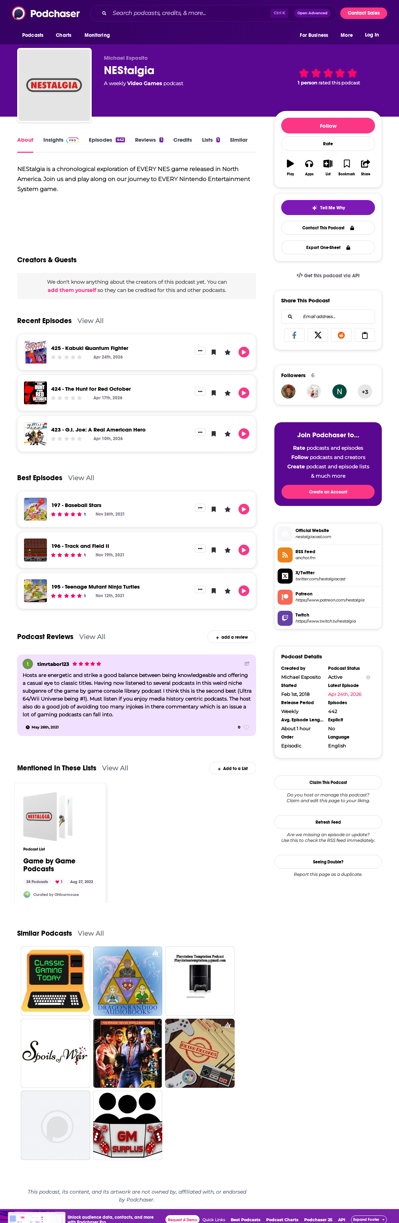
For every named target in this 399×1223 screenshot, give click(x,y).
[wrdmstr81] (339, 391)
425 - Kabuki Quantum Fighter (89, 348)
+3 (365, 392)
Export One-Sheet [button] (328, 247)
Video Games (144, 83)
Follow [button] (328, 125)
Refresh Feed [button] (328, 822)
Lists (211, 139)
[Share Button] (247, 663)
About (25, 139)
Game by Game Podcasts (49, 865)
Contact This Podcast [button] (328, 227)
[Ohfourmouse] (26, 894)
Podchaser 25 (318, 1219)
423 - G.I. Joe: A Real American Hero (98, 429)
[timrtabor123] (28, 664)
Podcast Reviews (45, 636)
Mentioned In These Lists (56, 768)
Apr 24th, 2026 (344, 694)
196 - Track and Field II (80, 545)
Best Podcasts (245, 1219)
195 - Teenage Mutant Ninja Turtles (95, 586)
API (341, 1219)
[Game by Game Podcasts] (48, 816)
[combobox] (213, 13)
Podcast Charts (282, 1219)
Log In (372, 35)
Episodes (107, 139)
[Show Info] (368, 677)
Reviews (149, 139)
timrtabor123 (53, 664)
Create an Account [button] (328, 491)
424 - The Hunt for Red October (91, 388)
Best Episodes (39, 477)
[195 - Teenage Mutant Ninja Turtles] (35, 590)
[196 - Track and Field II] (35, 550)
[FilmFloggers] (314, 391)
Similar (238, 139)
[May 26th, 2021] (42, 727)
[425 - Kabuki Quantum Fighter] (35, 352)
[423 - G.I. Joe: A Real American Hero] (35, 433)
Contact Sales (364, 13)
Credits (182, 139)
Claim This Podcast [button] (328, 782)
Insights (61, 139)
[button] (34, 35)
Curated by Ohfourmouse (56, 894)
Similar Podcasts (44, 933)
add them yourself (72, 290)
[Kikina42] (288, 391)
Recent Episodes (44, 320)
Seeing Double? (328, 861)
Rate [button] (328, 144)
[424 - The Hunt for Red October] (35, 392)
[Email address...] (328, 316)
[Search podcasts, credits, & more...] (190, 13)
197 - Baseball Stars (76, 505)
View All (90, 321)
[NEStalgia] (54, 85)
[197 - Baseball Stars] (35, 509)
